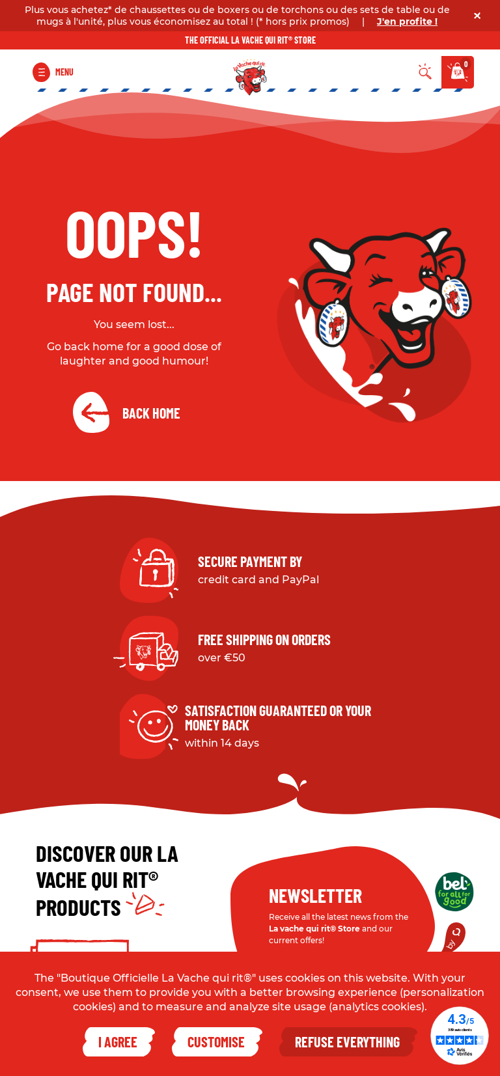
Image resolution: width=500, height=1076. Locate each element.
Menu (64, 71)
